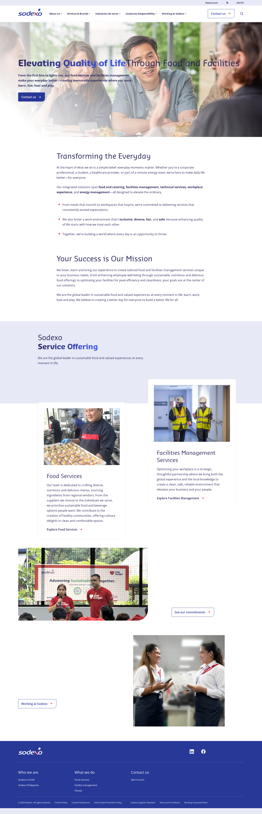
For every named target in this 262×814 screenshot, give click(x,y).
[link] (82, 497)
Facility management (86, 785)
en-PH (240, 2)
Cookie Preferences (81, 802)
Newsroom (211, 2)
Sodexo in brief (26, 779)
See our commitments (193, 612)
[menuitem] (30, 12)
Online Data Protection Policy (108, 802)
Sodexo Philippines (28, 785)
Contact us (221, 13)
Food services (82, 779)
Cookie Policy (61, 802)
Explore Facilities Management (181, 525)
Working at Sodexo (37, 703)
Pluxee (78, 790)
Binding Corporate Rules (195, 802)
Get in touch (137, 779)
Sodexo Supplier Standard (143, 802)
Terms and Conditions (170, 802)
